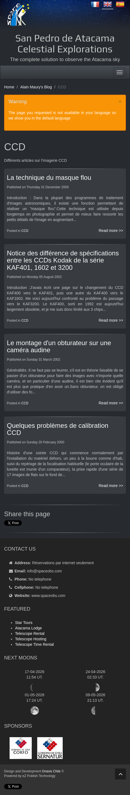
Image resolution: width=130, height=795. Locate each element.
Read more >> (111, 230)
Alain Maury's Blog (36, 87)
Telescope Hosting (30, 639)
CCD (24, 231)
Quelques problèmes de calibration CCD (57, 429)
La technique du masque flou (49, 177)
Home (9, 87)
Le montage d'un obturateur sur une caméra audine (59, 346)
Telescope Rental (29, 633)
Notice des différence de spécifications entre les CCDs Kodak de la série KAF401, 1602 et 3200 (63, 260)
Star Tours (24, 622)
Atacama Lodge (28, 628)
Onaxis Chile (51, 771)
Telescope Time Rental (34, 644)
